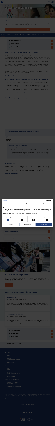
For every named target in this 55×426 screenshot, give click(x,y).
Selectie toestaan (27, 224)
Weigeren (11, 224)
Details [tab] (27, 203)
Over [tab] (44, 203)
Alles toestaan (44, 224)
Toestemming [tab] (10, 203)
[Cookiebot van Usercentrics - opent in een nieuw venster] (47, 200)
